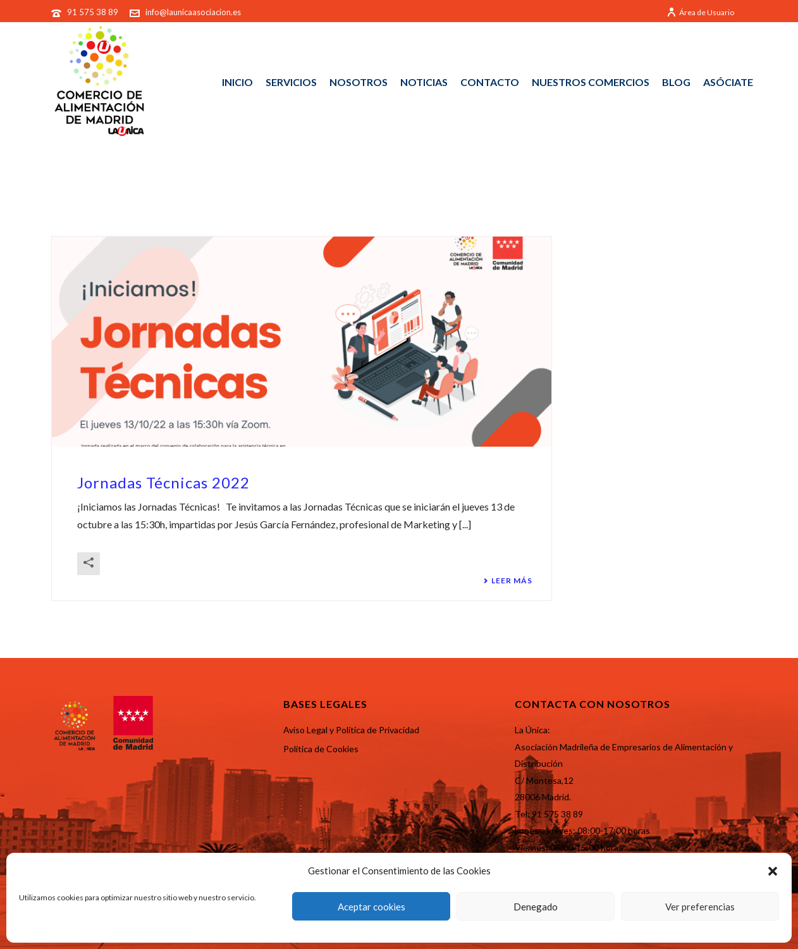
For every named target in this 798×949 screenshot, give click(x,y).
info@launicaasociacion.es (193, 12)
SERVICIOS (291, 82)
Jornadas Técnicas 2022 (163, 482)
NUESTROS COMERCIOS (590, 82)
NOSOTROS (358, 82)
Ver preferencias (700, 906)
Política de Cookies (321, 748)
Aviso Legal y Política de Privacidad (351, 729)
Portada (686, 191)
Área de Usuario (700, 12)
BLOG (676, 82)
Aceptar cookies (371, 906)
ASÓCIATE (728, 82)
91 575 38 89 (93, 12)
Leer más (507, 581)
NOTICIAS (424, 82)
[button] (772, 871)
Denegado (535, 906)
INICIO (237, 82)
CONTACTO (489, 82)
